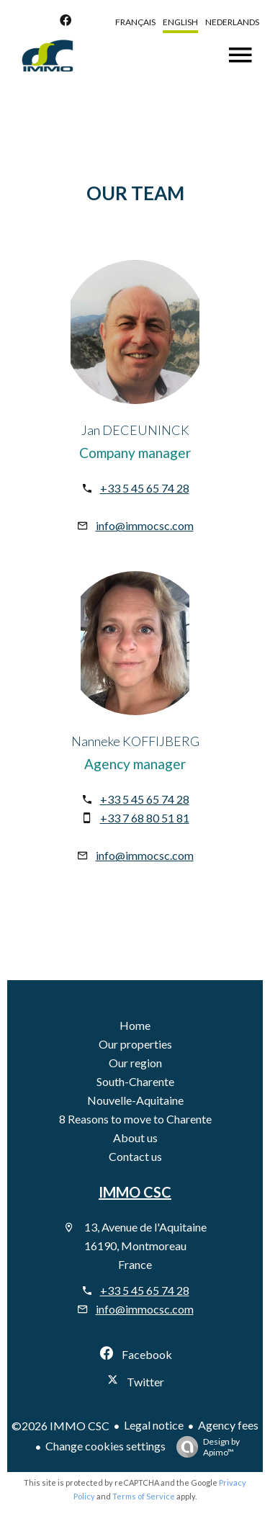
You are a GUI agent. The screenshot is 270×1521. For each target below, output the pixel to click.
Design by (204, 1447)
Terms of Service (143, 1496)
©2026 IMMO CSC (60, 1425)
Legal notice (154, 1425)
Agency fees (228, 1425)
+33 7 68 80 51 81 (144, 818)
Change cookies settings (105, 1446)
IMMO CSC (135, 1192)
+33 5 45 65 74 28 (144, 488)
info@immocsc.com (145, 525)
